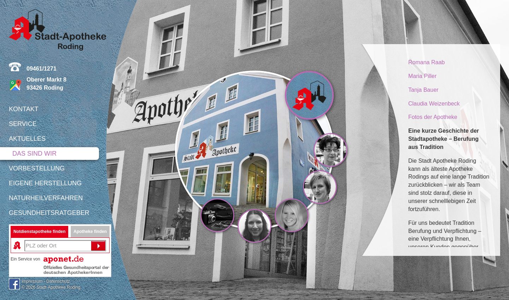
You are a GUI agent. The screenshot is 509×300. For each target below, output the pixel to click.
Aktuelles (27, 138)
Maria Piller (422, 76)
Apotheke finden (90, 231)
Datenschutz (58, 281)
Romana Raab (426, 62)
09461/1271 (42, 69)
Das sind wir (34, 153)
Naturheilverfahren (46, 198)
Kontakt (24, 109)
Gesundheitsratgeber (49, 212)
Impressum (32, 281)
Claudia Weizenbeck (434, 104)
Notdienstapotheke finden (39, 231)
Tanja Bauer (423, 90)
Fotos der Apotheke (432, 117)
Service (23, 123)
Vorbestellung (37, 168)
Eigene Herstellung (45, 183)
